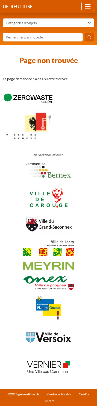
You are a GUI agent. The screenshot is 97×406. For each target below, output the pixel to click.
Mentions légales (59, 394)
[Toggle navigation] (87, 6)
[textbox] (46, 23)
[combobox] (48, 22)
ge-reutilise (17, 6)
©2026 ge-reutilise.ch (23, 394)
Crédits (84, 394)
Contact (49, 401)
